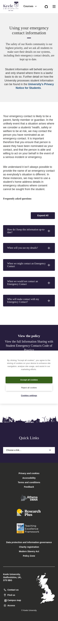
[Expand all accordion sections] (43, 215)
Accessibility (29, 478)
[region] (29, 377)
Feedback (29, 487)
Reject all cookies (29, 387)
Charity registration (29, 547)
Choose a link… (29, 450)
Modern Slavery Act (29, 551)
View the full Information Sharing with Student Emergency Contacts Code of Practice (29, 346)
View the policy (29, 336)
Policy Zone (29, 556)
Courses (30, 6)
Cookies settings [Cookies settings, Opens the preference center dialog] (29, 395)
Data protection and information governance (29, 542)
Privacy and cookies (29, 473)
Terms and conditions (29, 482)
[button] (29, 231)
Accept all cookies (29, 380)
